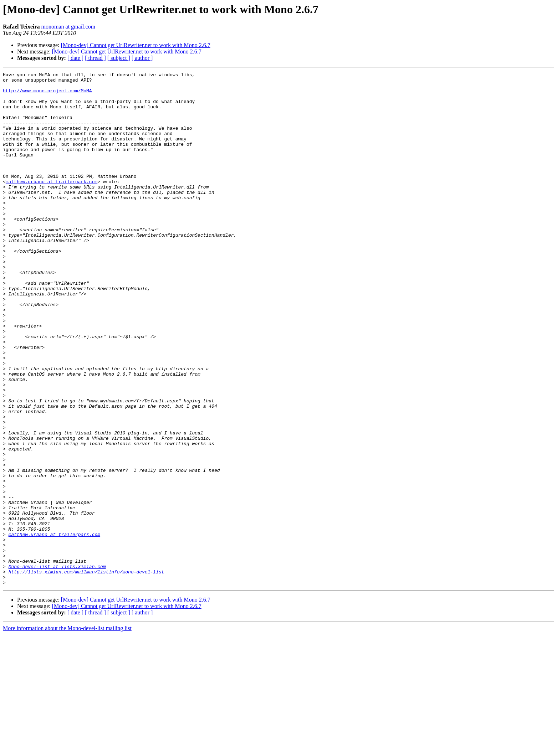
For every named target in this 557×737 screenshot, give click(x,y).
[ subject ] (118, 58)
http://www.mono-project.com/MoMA (47, 95)
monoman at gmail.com (68, 27)
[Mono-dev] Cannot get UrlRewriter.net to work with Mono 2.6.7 (135, 45)
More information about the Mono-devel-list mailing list (67, 731)
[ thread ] (95, 58)
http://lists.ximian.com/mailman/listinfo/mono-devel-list (86, 672)
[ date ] (75, 58)
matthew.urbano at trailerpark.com (51, 204)
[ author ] (142, 58)
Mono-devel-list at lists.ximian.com (57, 666)
